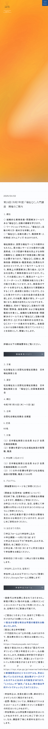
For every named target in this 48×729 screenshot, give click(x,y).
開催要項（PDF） (24, 354)
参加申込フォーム (24, 588)
